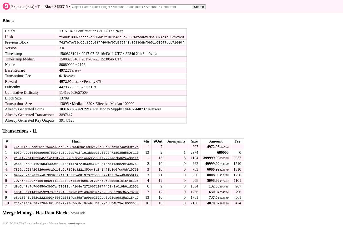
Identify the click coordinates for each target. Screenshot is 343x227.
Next (119, 31)
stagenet (70, 222)
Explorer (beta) (22, 7)
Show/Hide (77, 212)
